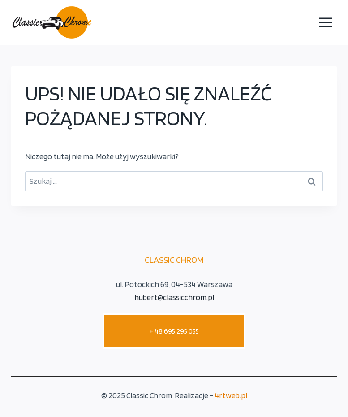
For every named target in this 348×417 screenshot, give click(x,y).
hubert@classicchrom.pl (174, 297)
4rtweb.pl (231, 395)
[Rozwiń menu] (325, 22)
